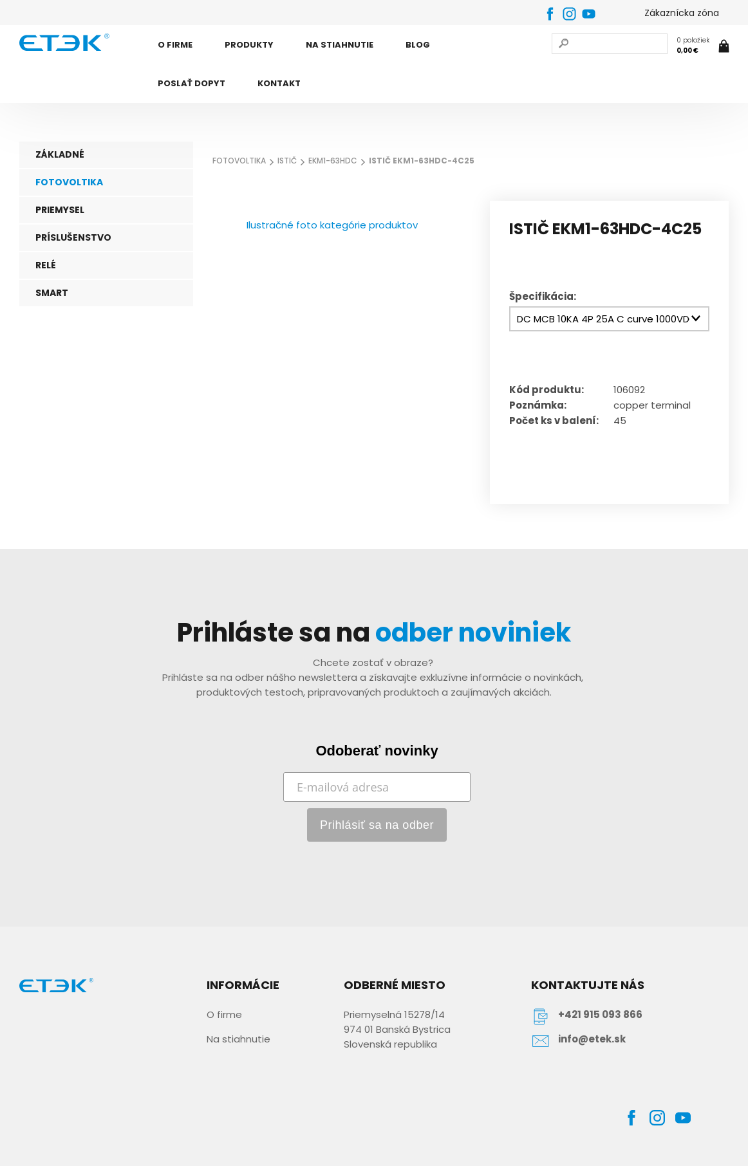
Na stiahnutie (238, 1039)
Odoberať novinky (376, 751)
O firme (224, 1014)
